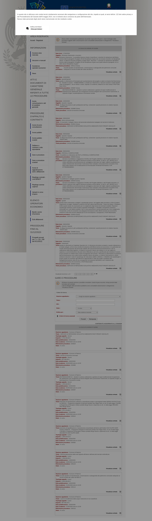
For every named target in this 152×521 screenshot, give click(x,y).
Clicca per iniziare (36, 29)
